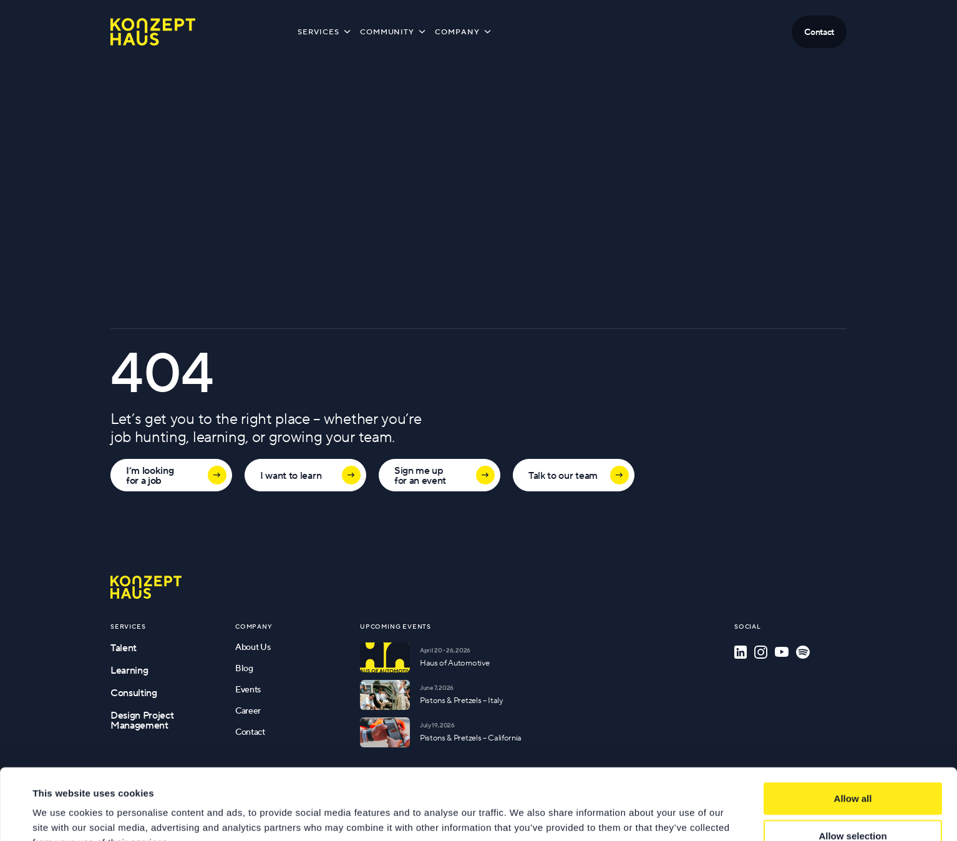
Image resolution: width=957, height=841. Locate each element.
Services (325, 31)
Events (248, 689)
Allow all (853, 731)
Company (464, 31)
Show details (524, 816)
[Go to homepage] (146, 587)
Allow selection (853, 769)
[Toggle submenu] (347, 31)
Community (394, 31)
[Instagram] (760, 652)
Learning (129, 670)
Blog (244, 668)
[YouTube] (782, 652)
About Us (252, 646)
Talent (123, 647)
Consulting (133, 692)
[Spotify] (803, 652)
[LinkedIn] (740, 652)
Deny (853, 805)
